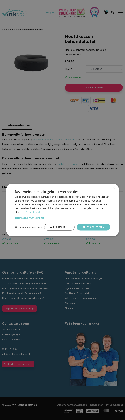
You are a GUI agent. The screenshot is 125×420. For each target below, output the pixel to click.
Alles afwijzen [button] (59, 226)
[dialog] (62, 210)
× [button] (114, 187)
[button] (62, 217)
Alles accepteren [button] (93, 226)
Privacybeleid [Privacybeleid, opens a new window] (32, 211)
